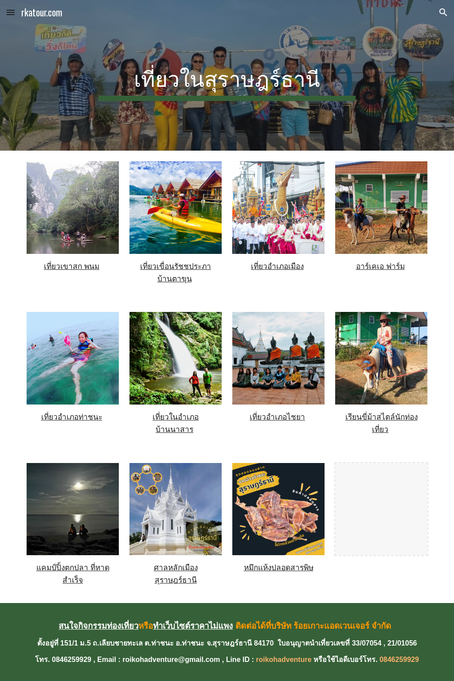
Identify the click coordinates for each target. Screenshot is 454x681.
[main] (227, 75)
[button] (10, 12)
